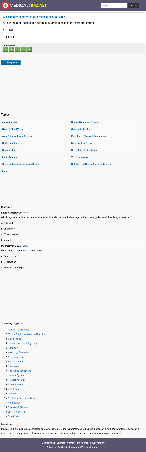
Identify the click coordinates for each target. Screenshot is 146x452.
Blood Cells (13, 416)
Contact (71, 442)
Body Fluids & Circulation (84, 150)
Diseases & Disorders (19, 407)
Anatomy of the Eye (18, 352)
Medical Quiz (48, 442)
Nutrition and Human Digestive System (91, 164)
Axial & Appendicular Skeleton (17, 136)
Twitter (84, 447)
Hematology (14, 402)
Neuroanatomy (9, 150)
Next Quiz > (11, 62)
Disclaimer (82, 442)
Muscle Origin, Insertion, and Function (27, 334)
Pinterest (94, 447)
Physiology (13, 366)
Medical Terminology (18, 329)
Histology (13, 348)
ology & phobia (9, 122)
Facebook (62, 447)
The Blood (13, 393)
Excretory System (17, 411)
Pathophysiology (16, 380)
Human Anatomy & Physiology (23, 343)
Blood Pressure (15, 384)
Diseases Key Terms (81, 143)
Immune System (16, 375)
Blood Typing (14, 338)
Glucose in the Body (81, 129)
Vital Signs (13, 389)
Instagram (74, 447)
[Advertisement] (73, 88)
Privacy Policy (97, 442)
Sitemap (61, 442)
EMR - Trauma (9, 157)
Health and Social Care (19, 370)
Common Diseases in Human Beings (20, 164)
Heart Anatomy (15, 361)
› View (25, 212)
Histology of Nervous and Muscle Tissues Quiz (35, 16)
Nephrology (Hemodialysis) (22, 398)
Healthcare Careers (12, 143)
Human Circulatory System (85, 122)
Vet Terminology (79, 157)
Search (134, 5)
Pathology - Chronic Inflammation (88, 136)
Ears (4, 171)
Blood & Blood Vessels (13, 129)
